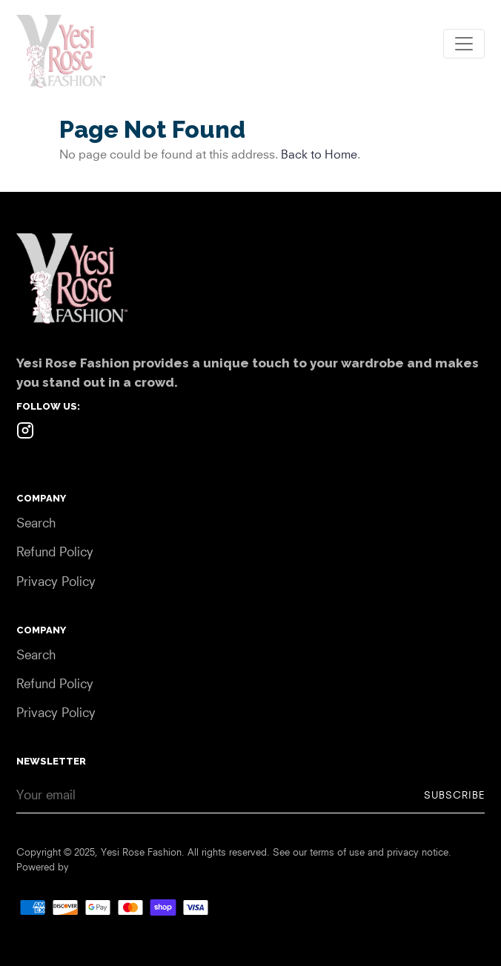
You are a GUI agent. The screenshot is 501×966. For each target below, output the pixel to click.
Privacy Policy (56, 581)
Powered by (42, 867)
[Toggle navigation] (464, 44)
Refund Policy (54, 551)
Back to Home (319, 154)
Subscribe (454, 795)
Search (36, 522)
